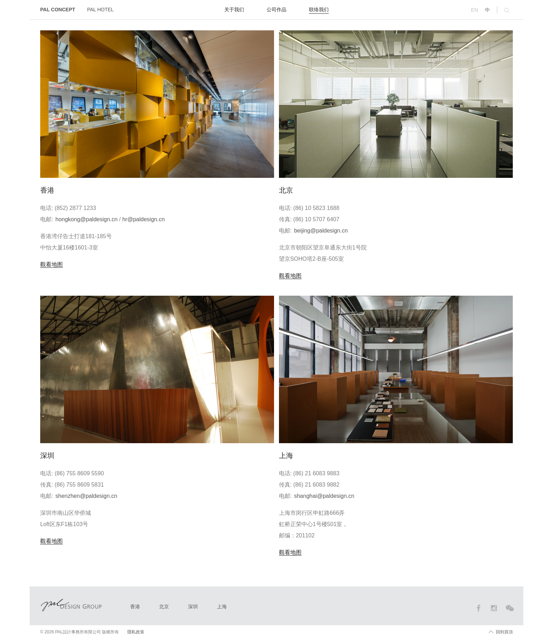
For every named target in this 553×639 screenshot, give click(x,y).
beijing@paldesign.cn (321, 231)
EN (474, 10)
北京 (164, 606)
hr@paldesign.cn (143, 219)
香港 (135, 606)
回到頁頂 (504, 631)
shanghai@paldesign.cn (324, 496)
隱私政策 (135, 631)
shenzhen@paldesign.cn (86, 496)
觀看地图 (51, 264)
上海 (222, 606)
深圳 (193, 606)
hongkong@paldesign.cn (86, 219)
